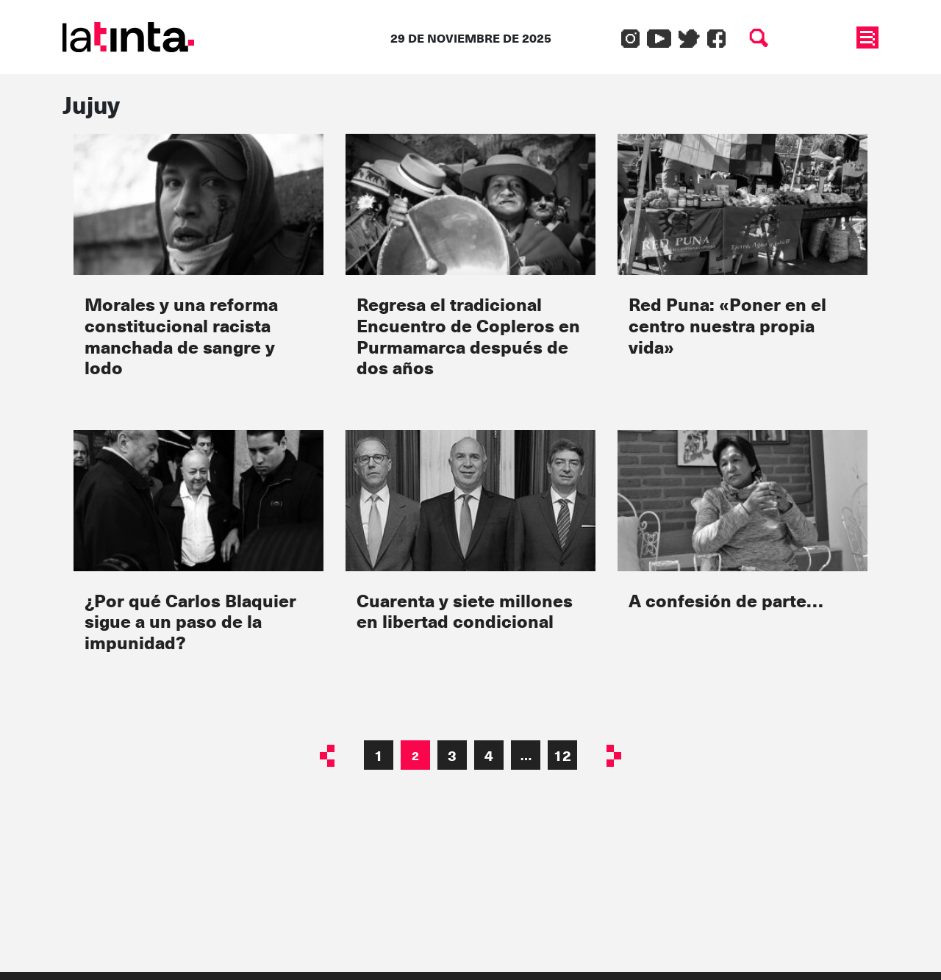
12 (562, 755)
